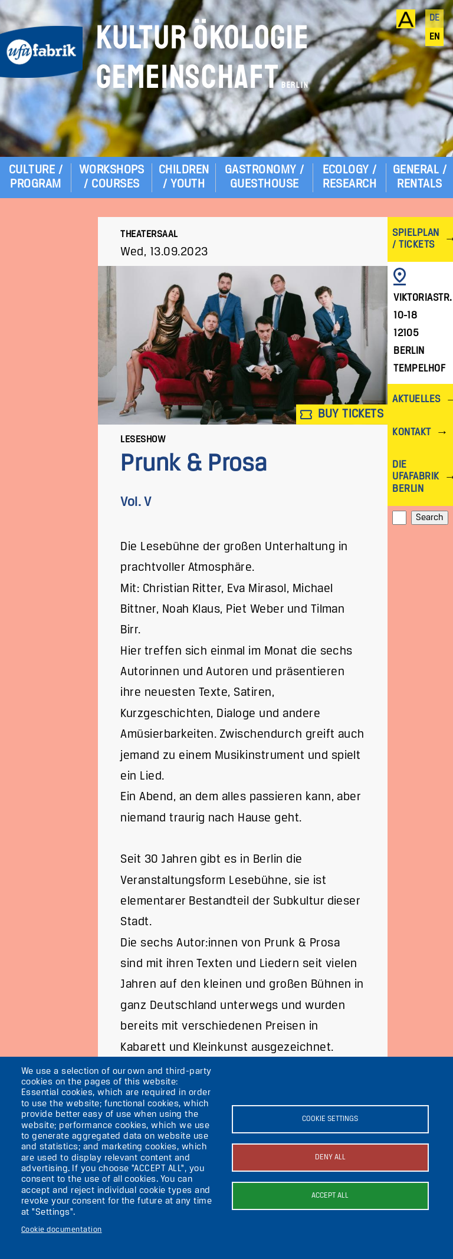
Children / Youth (184, 177)
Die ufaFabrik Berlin (415, 477)
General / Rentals (420, 177)
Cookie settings (330, 1119)
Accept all (330, 1195)
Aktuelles (416, 400)
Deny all (330, 1157)
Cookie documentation (61, 1230)
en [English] (434, 37)
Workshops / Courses (112, 177)
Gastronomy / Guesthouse (264, 177)
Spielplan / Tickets (415, 239)
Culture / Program (36, 177)
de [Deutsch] (434, 18)
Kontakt (411, 433)
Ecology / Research (350, 177)
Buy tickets (342, 414)
